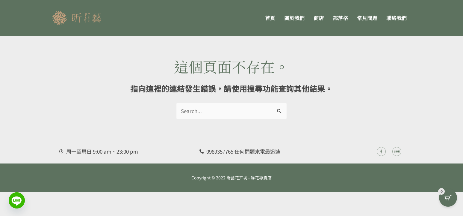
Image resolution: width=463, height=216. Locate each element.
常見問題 (367, 18)
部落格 (340, 18)
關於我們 (294, 18)
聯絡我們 (396, 18)
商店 (319, 18)
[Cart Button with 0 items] (448, 201)
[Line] (17, 200)
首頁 (270, 18)
